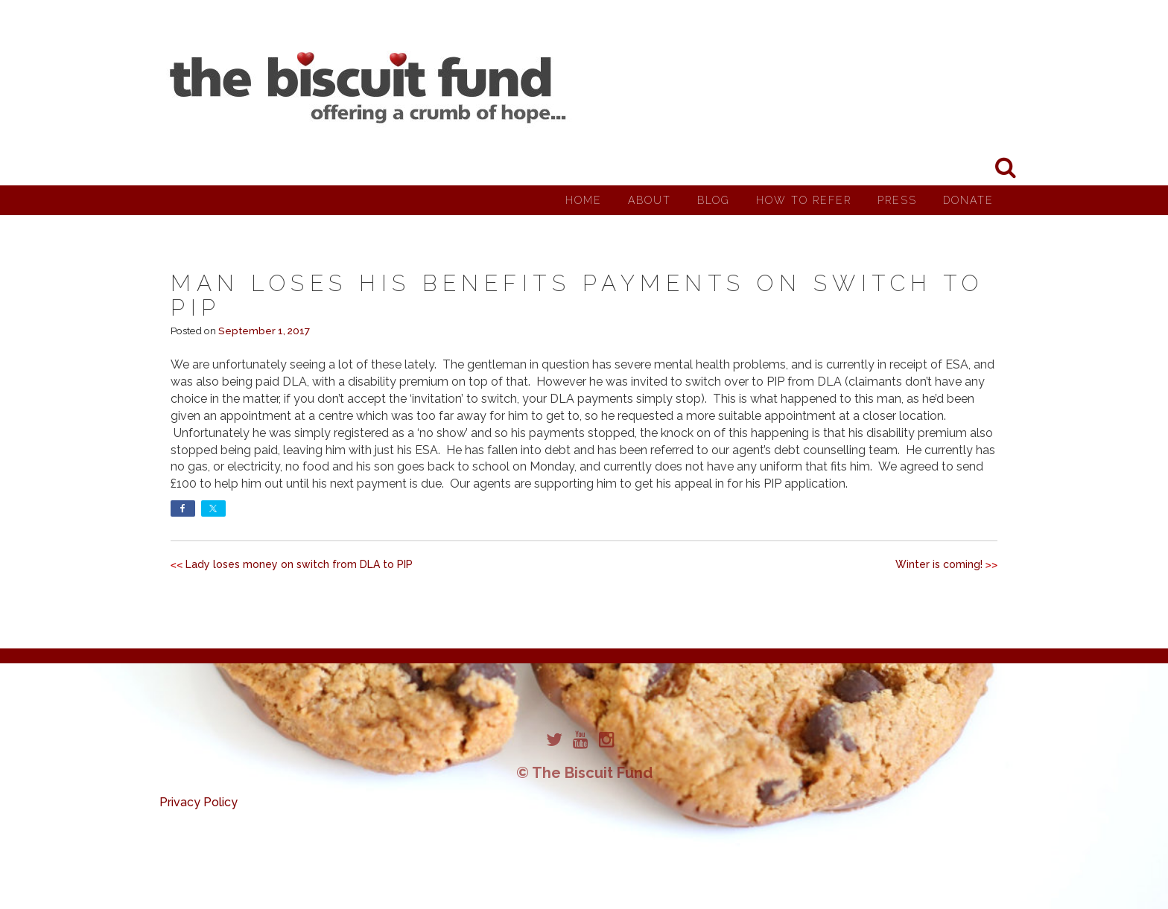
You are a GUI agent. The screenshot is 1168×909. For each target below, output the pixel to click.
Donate (968, 200)
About (649, 200)
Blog (713, 200)
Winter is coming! (939, 564)
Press (897, 200)
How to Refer (803, 200)
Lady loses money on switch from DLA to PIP (299, 564)
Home (583, 200)
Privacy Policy (198, 802)
